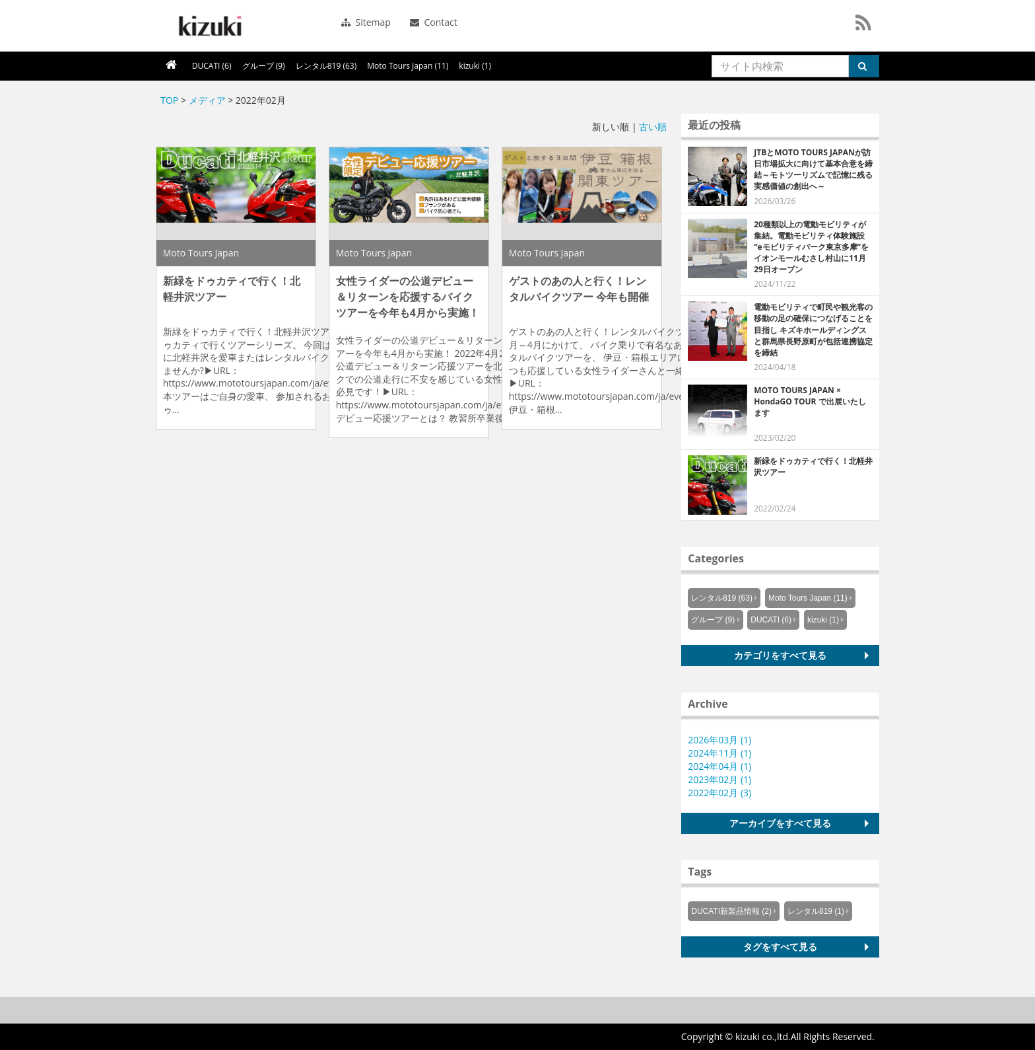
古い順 (653, 126)
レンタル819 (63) (326, 65)
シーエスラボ (208, 26)
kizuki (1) (475, 65)
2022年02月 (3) (719, 792)
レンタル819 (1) (815, 911)
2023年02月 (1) (719, 779)
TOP (169, 100)
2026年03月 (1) (719, 739)
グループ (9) (263, 65)
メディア (207, 100)
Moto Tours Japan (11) (407, 65)
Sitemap (366, 22)
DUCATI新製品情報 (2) (731, 911)
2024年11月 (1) (719, 753)
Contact (433, 22)
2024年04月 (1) (719, 766)
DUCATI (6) (212, 65)
